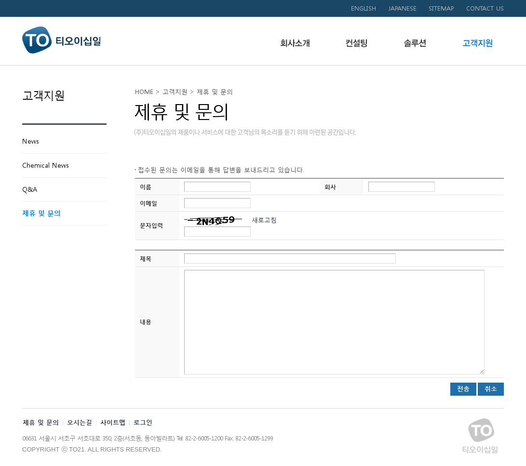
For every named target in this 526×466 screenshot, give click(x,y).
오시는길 (79, 422)
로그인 (143, 422)
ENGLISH (363, 8)
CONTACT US (485, 8)
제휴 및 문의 (41, 422)
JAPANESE (402, 8)
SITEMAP (441, 8)
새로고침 (263, 220)
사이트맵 (112, 422)
